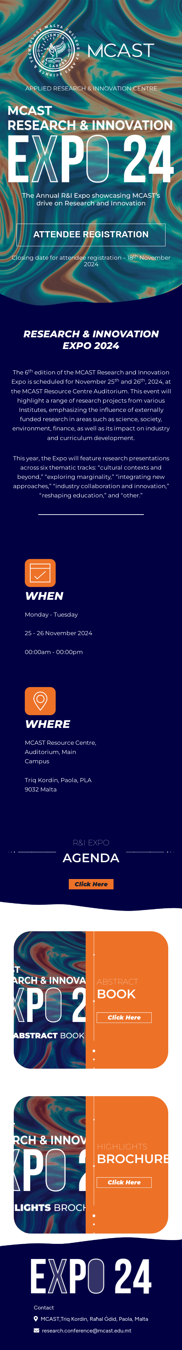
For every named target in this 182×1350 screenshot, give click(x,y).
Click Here (91, 884)
